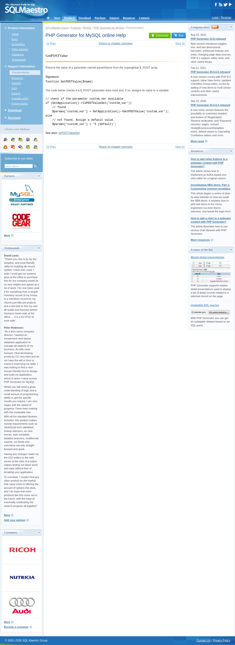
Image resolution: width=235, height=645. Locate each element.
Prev (53, 43)
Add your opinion (14, 520)
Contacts (144, 17)
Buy (178, 35)
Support (114, 17)
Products (69, 17)
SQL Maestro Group (56, 27)
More (7, 235)
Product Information (21, 28)
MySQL (87, 27)
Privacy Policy (221, 640)
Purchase (100, 17)
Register (226, 17)
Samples (16, 83)
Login (215, 17)
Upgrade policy (20, 98)
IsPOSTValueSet (69, 133)
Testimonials (18, 59)
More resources (200, 239)
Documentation (20, 72)
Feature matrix (19, 103)
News (57, 17)
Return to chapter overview (115, 43)
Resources (129, 17)
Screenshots (18, 44)
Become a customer (16, 627)
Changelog (17, 54)
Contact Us (203, 640)
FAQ (14, 88)
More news (197, 141)
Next (178, 43)
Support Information (21, 66)
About (15, 34)
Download (85, 17)
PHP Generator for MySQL (109, 27)
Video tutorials (19, 49)
